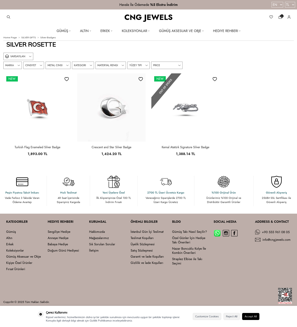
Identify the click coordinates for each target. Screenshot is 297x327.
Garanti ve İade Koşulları (147, 256)
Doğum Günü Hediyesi (63, 250)
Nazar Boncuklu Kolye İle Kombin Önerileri (189, 250)
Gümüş (63, 30)
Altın (85, 30)
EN (277, 4)
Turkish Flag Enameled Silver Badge (37, 147)
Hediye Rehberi (226, 30)
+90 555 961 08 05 (276, 232)
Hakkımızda (97, 232)
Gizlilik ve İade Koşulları (147, 263)
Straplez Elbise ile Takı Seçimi (187, 261)
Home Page (10, 37)
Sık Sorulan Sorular (102, 244)
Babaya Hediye (58, 244)
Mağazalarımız (99, 238)
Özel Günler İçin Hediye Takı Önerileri (188, 240)
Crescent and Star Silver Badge (111, 147)
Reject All (231, 316)
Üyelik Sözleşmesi (143, 244)
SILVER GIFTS (28, 37)
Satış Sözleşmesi (142, 250)
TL (290, 4)
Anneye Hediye (58, 238)
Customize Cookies (207, 316)
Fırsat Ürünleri (15, 269)
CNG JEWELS (148, 17)
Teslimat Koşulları (142, 238)
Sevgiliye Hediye (59, 232)
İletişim (94, 250)
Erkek (106, 30)
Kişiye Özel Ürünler (19, 263)
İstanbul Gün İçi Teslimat (147, 232)
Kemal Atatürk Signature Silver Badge (185, 147)
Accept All (251, 316)
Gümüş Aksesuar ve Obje (181, 30)
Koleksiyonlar (135, 30)
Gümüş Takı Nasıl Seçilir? (189, 232)
